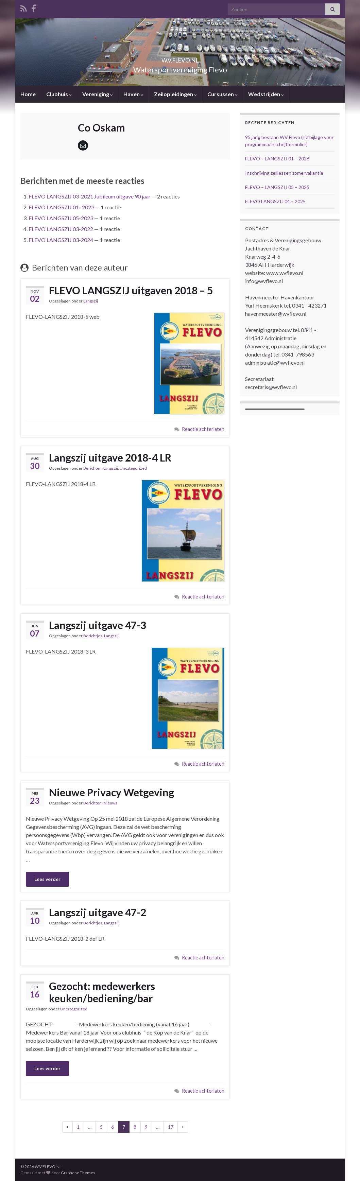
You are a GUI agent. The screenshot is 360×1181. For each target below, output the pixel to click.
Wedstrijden (266, 94)
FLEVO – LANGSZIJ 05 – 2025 (277, 187)
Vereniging (97, 94)
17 (170, 1127)
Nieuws (110, 802)
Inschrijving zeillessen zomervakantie (284, 173)
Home (28, 94)
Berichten (92, 468)
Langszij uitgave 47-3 (97, 625)
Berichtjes (92, 635)
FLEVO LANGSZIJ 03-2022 (61, 229)
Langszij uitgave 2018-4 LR (110, 457)
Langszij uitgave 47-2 (97, 912)
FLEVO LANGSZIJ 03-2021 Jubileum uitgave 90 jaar (90, 196)
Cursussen (222, 94)
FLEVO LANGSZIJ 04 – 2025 (275, 201)
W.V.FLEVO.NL (180, 58)
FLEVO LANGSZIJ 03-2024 (61, 240)
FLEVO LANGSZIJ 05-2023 (61, 218)
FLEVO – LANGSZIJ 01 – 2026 (277, 158)
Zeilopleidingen (175, 94)
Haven (133, 94)
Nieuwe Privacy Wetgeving (111, 792)
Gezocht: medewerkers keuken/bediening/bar (102, 992)
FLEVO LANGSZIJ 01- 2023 (61, 207)
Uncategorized (133, 468)
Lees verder (47, 879)
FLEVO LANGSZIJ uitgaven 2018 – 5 (131, 290)
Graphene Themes (78, 1172)
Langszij (90, 300)
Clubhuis (59, 94)
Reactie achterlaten (203, 429)
